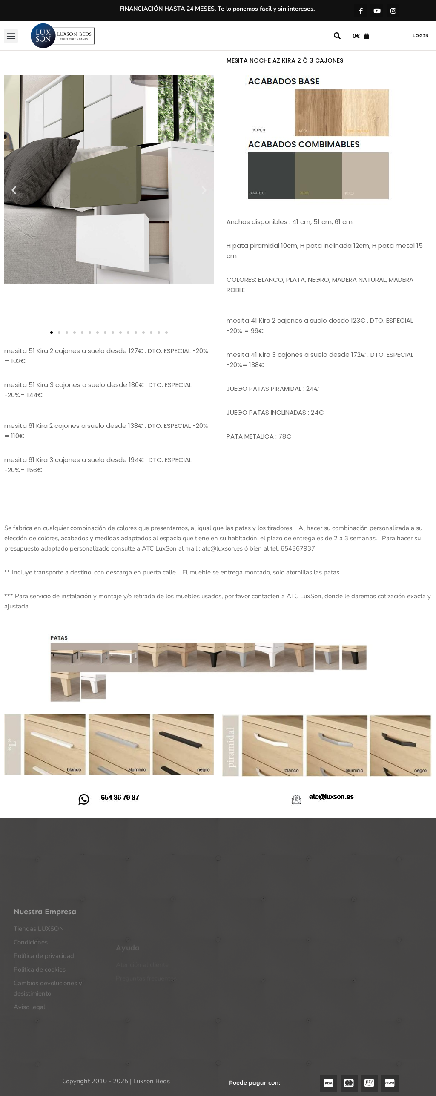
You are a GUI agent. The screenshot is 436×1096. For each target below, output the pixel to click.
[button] (11, 36)
